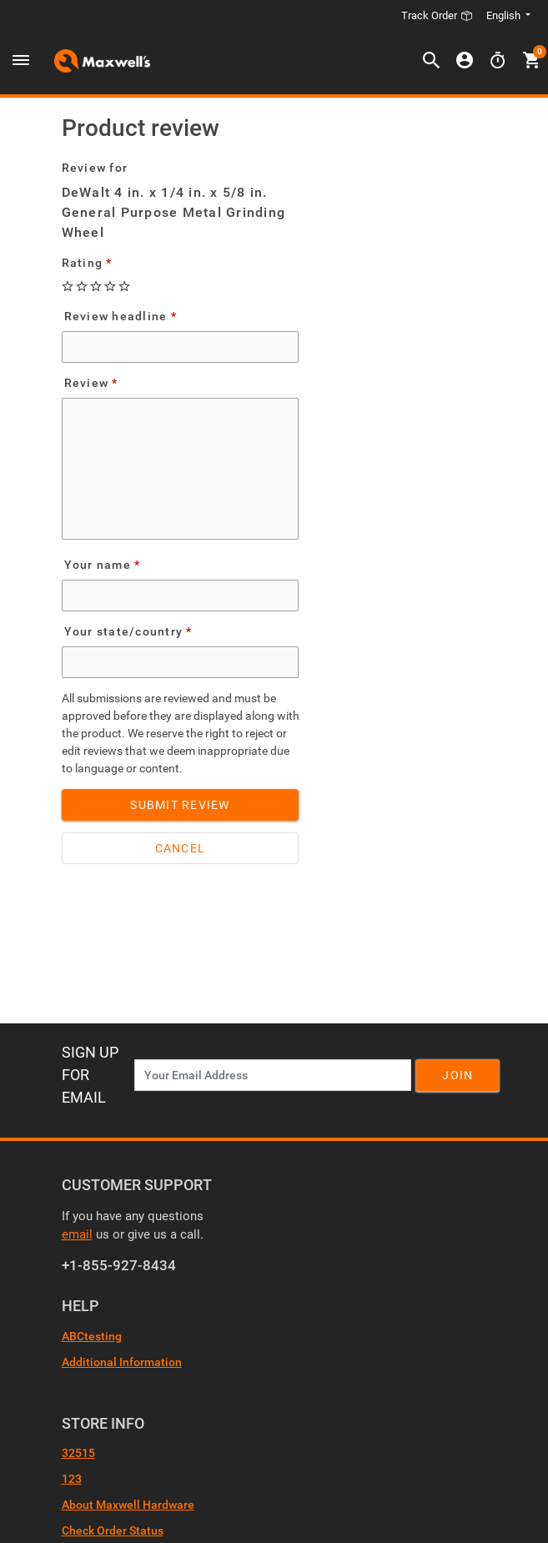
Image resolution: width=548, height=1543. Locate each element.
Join (457, 1075)
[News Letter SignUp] (272, 1075)
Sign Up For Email (90, 1074)
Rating (82, 262)
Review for (95, 167)
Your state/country (124, 631)
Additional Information (122, 1362)
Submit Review (179, 805)
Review (86, 383)
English (504, 15)
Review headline (116, 316)
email (77, 1234)
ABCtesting (92, 1336)
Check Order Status (112, 1530)
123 (72, 1478)
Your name (97, 564)
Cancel (180, 848)
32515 (78, 1453)
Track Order (437, 15)
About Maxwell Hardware (128, 1504)
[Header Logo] (102, 61)
